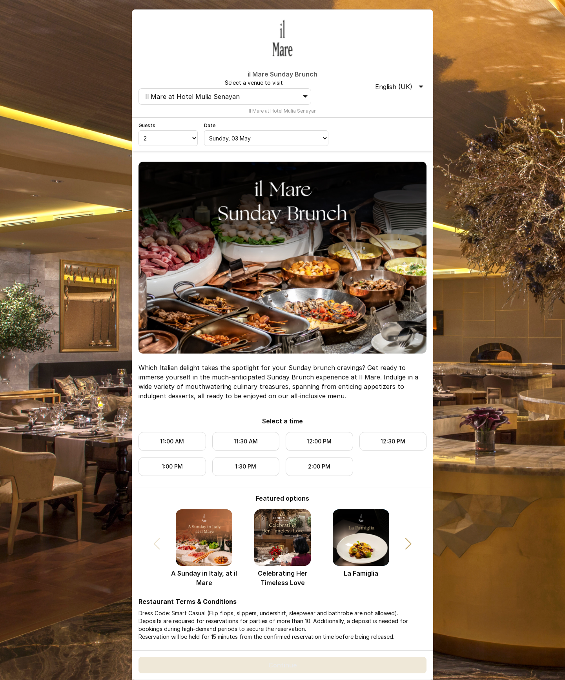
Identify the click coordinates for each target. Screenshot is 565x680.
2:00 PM (319, 466)
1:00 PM (172, 466)
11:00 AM (172, 441)
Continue (282, 665)
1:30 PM (245, 466)
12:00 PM (319, 441)
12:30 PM (393, 441)
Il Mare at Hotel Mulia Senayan (226, 96)
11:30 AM (246, 441)
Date (209, 125)
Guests (147, 125)
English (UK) (399, 87)
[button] (408, 544)
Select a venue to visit (254, 82)
